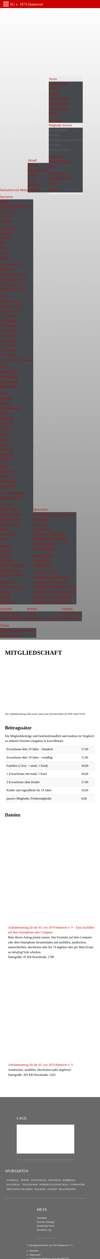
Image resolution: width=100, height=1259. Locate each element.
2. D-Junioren (8, 320)
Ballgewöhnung (9, 570)
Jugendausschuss (59, 108)
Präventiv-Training (11, 587)
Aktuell (32, 160)
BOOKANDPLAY (11, 497)
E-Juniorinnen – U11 (13, 289)
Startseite (6, 190)
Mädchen (6, 269)
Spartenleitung (9, 386)
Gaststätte (6, 608)
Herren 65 (6, 459)
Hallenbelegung (9, 408)
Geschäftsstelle (58, 84)
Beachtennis (7, 602)
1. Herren (6, 233)
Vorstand (54, 93)
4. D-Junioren (8, 330)
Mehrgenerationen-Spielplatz (51, 539)
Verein (53, 79)
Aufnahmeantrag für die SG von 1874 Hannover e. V (40, 1064)
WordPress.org (44, 1230)
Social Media (20, 190)
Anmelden (42, 1218)
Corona (4, 625)
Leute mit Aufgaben (12, 493)
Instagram (34, 190)
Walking (5, 592)
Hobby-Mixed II (10, 514)
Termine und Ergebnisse (15, 206)
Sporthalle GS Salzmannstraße (52, 597)
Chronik (5, 539)
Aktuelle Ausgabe (60, 161)
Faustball (5, 555)
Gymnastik (6, 582)
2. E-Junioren (8, 340)
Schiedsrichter (9, 381)
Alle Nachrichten (38, 170)
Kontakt (32, 608)
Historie (54, 190)
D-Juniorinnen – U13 (13, 284)
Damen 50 (6, 428)
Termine (33, 165)
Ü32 (2, 243)
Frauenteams (8, 211)
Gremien (54, 88)
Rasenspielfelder (43, 555)
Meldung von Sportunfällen (66, 140)
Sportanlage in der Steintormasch (53, 514)
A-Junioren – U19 (11, 301)
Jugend (4, 466)
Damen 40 (6, 423)
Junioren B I (7, 481)
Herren (4, 435)
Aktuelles (6, 398)
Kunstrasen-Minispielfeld (49, 534)
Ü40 (2, 247)
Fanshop (67, 608)
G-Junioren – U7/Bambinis (16, 360)
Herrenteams (8, 228)
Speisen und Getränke (13, 618)
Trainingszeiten (9, 372)
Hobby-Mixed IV (10, 524)
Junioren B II (8, 486)
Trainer (4, 367)
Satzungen (55, 120)
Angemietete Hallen (45, 572)
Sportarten (6, 196)
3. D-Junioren (8, 325)
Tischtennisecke (43, 565)
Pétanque (5, 546)
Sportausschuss (58, 103)
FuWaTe (5, 597)
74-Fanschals (70, 618)
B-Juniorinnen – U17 (13, 274)
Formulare (55, 145)
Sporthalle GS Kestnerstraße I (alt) (54, 592)
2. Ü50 (4, 258)
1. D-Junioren (8, 315)
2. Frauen (6, 221)
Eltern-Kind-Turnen (12, 575)
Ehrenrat (54, 113)
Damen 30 (6, 418)
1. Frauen (6, 216)
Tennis (4, 393)
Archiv (32, 180)
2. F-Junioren (8, 355)
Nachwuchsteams (10, 264)
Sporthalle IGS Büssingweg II (51, 602)
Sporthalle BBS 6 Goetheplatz (51, 577)
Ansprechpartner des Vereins (44, 618)
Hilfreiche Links (10, 635)
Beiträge (54, 135)
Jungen (4, 296)
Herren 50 (6, 449)
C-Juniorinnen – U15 (13, 279)
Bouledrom (40, 524)
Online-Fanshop (72, 613)
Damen (4, 413)
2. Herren (6, 238)
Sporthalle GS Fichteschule (50, 582)
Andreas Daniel (9, 613)
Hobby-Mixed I (9, 509)
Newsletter (34, 185)
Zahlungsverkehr (59, 150)
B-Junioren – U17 (11, 306)
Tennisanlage (41, 560)
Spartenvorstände (59, 98)
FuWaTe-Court (42, 529)
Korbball (5, 550)
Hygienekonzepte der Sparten (18, 630)
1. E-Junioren (8, 335)
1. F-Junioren (8, 350)
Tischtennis (7, 560)
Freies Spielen (8, 534)
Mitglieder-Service (60, 125)
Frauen (4, 529)
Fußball (32, 175)
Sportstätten (40, 509)
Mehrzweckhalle (43, 544)
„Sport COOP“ (58, 173)
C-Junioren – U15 (11, 311)
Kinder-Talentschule (12, 565)
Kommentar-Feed (45, 1225)
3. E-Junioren (8, 345)
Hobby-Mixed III (10, 519)
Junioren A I (7, 476)
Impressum (35, 1254)
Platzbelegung (8, 376)
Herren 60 (6, 454)
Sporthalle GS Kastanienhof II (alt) (54, 587)
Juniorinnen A (8, 471)
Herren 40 (6, 444)
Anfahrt (31, 613)
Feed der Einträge (45, 1222)
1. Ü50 (4, 252)
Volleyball (6, 504)
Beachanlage (41, 519)
